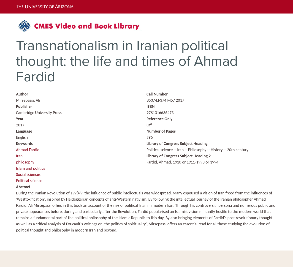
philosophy (25, 162)
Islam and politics (30, 168)
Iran (19, 155)
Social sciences (28, 174)
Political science (29, 180)
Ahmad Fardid (27, 149)
